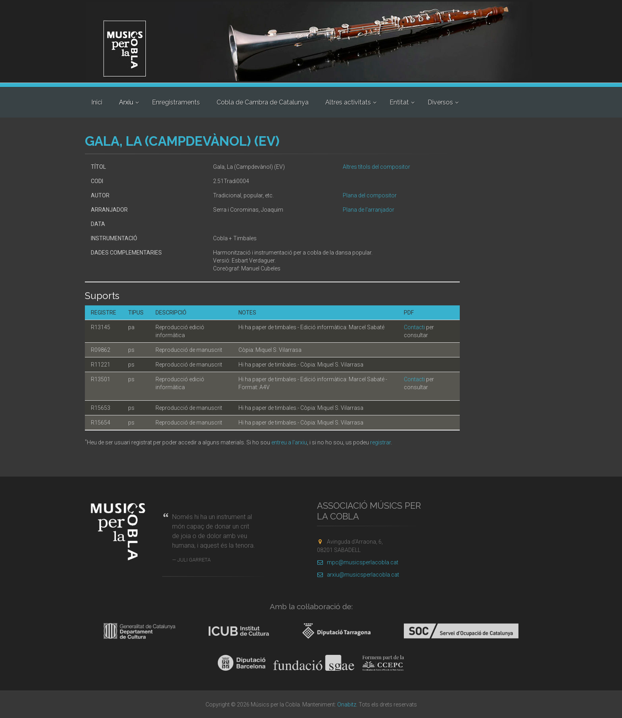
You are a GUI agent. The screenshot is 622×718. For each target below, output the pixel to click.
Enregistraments (176, 102)
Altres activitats (348, 102)
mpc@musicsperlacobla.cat (357, 562)
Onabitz (346, 704)
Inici (96, 102)
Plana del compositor (370, 195)
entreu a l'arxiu (289, 442)
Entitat (399, 102)
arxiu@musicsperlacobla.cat (358, 574)
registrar (380, 442)
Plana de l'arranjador (368, 210)
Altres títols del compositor (376, 167)
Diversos (440, 102)
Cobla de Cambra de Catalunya (263, 102)
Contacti (414, 327)
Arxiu (126, 102)
